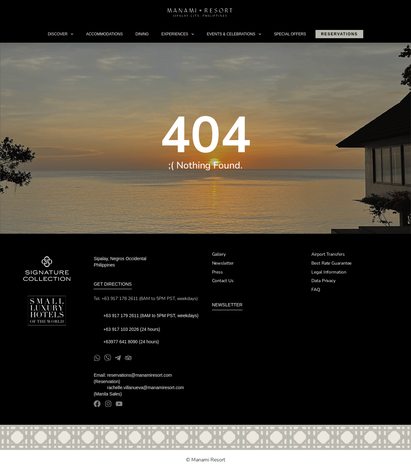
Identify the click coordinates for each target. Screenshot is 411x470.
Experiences (177, 34)
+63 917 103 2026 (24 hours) (132, 329)
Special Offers (290, 34)
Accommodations (104, 34)
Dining (142, 34)
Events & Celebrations (234, 34)
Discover (60, 34)
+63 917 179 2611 (121, 315)
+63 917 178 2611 (120, 299)
